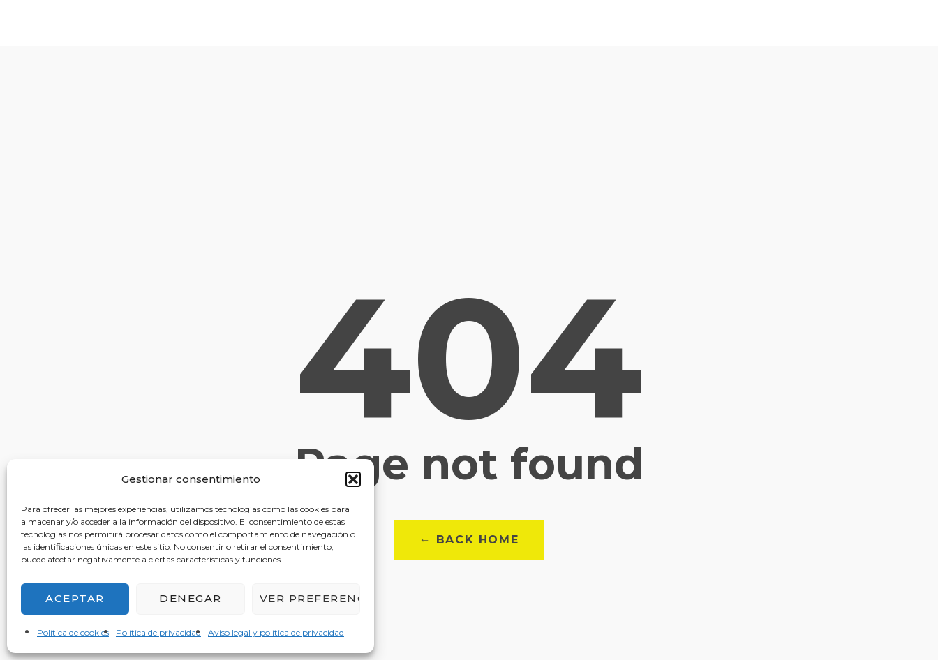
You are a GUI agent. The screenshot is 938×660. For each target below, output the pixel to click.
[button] (353, 479)
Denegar (190, 598)
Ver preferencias (310, 598)
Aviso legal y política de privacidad (276, 632)
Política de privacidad (158, 632)
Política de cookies (73, 632)
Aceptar (75, 598)
